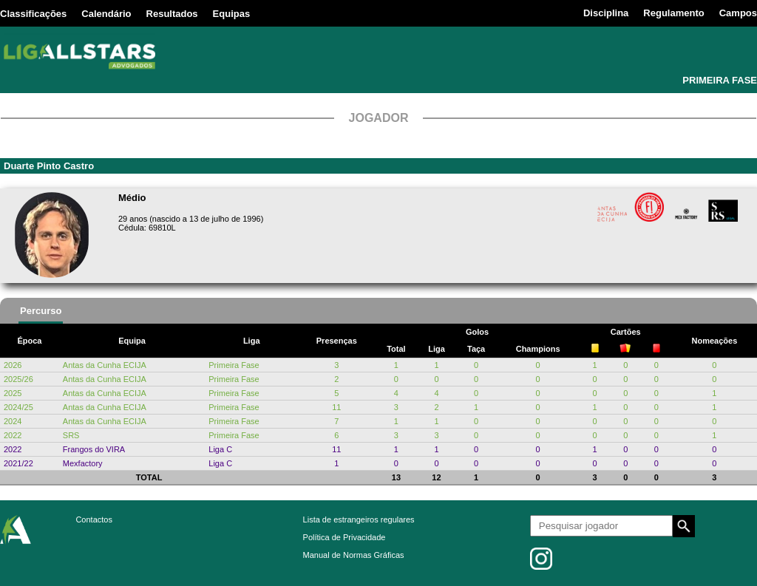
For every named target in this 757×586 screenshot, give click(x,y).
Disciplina (605, 12)
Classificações (33, 13)
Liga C (220, 449)
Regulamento (673, 12)
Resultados (172, 13)
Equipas (232, 13)
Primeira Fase (233, 365)
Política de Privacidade (344, 537)
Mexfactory (83, 463)
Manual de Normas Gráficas (353, 555)
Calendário (106, 13)
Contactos (93, 519)
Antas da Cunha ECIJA (104, 365)
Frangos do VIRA (94, 449)
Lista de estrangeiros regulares (359, 519)
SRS (71, 435)
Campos (738, 12)
